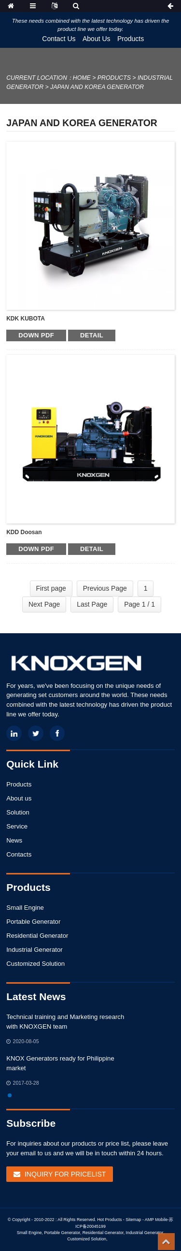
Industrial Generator (34, 949)
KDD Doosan (24, 532)
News (14, 840)
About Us (97, 39)
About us (18, 798)
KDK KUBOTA (25, 318)
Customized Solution (35, 963)
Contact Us (58, 39)
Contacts (18, 854)
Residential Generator (37, 935)
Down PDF (36, 335)
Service (17, 826)
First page (51, 588)
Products (130, 39)
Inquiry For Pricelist (65, 1174)
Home (82, 77)
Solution (17, 812)
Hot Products (109, 1219)
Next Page (44, 604)
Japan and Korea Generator (97, 87)
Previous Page (105, 588)
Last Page (92, 604)
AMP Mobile (156, 1219)
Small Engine (25, 907)
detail (91, 335)
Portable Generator (33, 921)
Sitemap (133, 1219)
